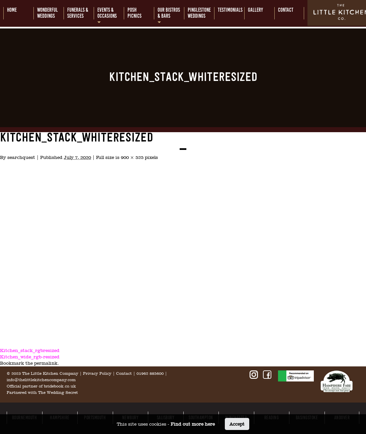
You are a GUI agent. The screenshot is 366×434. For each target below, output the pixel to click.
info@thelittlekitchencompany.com (41, 379)
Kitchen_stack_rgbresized (30, 350)
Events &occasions (107, 13)
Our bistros (169, 13)
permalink (46, 363)
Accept (237, 424)
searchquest (21, 157)
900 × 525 (132, 157)
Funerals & (77, 13)
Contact (124, 373)
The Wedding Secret (58, 392)
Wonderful (47, 13)
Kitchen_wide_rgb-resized (30, 356)
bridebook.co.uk (60, 386)
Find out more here (193, 424)
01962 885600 (150, 373)
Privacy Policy (97, 373)
